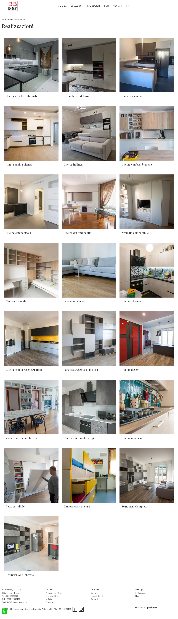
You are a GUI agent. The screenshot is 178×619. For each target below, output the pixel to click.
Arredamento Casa (54, 593)
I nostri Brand (97, 596)
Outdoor (50, 602)
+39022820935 (11, 596)
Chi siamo (95, 590)
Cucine (49, 590)
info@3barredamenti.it (17, 602)
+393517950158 (13, 599)
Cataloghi (139, 590)
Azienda (63, 6)
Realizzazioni (93, 6)
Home (4, 19)
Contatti (118, 6)
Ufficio (49, 599)
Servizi (94, 593)
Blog (106, 6)
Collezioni (76, 6)
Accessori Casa (52, 596)
